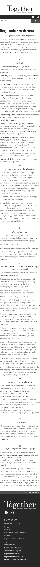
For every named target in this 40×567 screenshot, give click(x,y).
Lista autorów (33, 492)
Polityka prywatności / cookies (16, 559)
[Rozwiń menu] (2, 17)
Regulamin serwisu (11, 553)
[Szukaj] (35, 21)
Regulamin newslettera (13, 556)
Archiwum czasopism (12, 551)
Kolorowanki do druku (13, 548)
